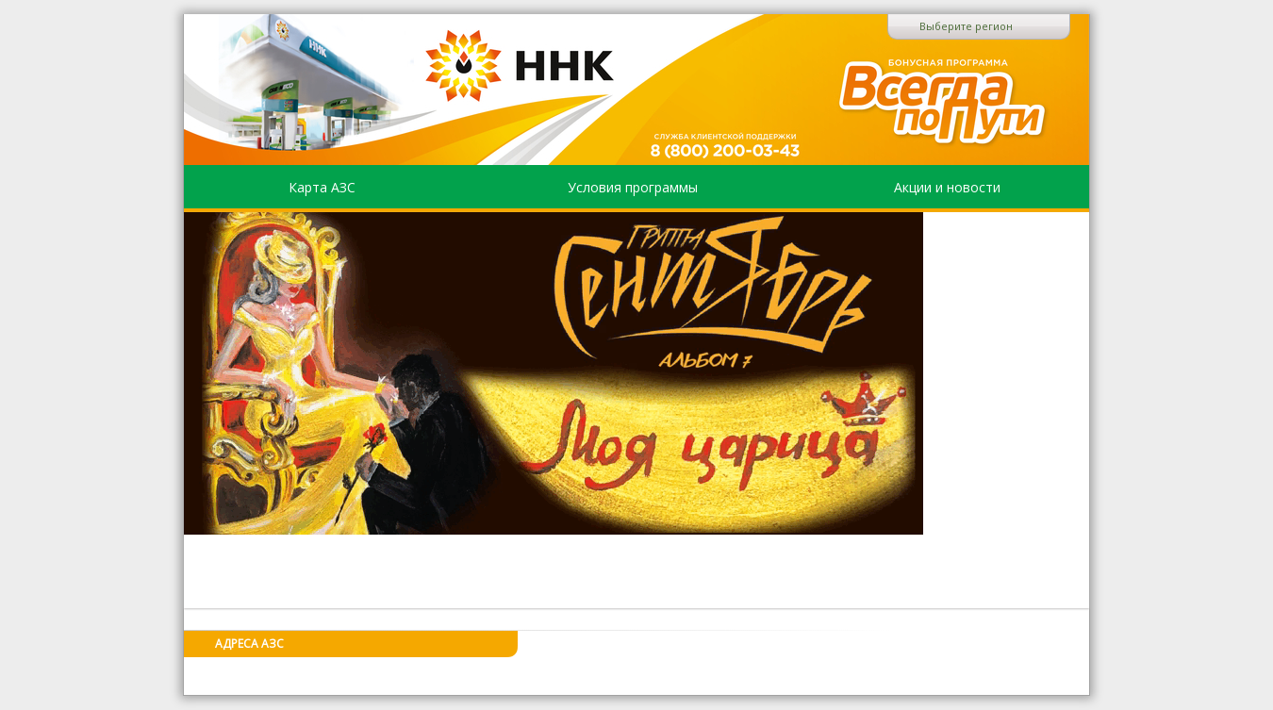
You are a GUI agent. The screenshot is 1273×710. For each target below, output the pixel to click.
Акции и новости (947, 187)
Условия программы (633, 187)
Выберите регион (966, 26)
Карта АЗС (322, 187)
